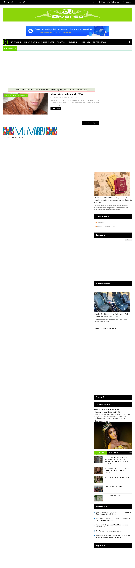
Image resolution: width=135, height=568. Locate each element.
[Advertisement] (67, 67)
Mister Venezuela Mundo (17, 95)
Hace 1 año (126, 369)
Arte (52, 42)
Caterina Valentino (101, 532)
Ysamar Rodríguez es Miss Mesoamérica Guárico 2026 (112, 442)
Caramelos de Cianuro (103, 529)
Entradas (99, 139)
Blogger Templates (44, 553)
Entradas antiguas (81, 122)
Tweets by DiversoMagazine (105, 245)
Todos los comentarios (105, 143)
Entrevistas (99, 42)
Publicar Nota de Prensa (109, 2)
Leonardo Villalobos (102, 525)
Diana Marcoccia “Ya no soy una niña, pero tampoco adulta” (117, 386)
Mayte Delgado (99, 540)
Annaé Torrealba (100, 521)
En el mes (113, 369)
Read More (10, 526)
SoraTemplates (18, 553)
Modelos (85, 42)
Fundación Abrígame (114, 403)
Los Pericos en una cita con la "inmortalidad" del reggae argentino (113, 436)
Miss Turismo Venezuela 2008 (118, 394)
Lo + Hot (100, 369)
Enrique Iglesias (99, 536)
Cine (45, 42)
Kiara (106, 517)
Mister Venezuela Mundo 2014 (51, 94)
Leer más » (41, 106)
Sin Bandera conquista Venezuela (109, 447)
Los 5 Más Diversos (113, 412)
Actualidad (16, 42)
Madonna (96, 517)
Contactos (126, 2)
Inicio (93, 2)
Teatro (61, 42)
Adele (119, 529)
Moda (27, 42)
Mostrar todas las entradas (71, 89)
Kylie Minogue (116, 536)
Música (36, 42)
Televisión (72, 42)
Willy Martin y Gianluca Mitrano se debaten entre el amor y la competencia (113, 453)
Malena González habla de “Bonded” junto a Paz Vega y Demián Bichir (113, 430)
